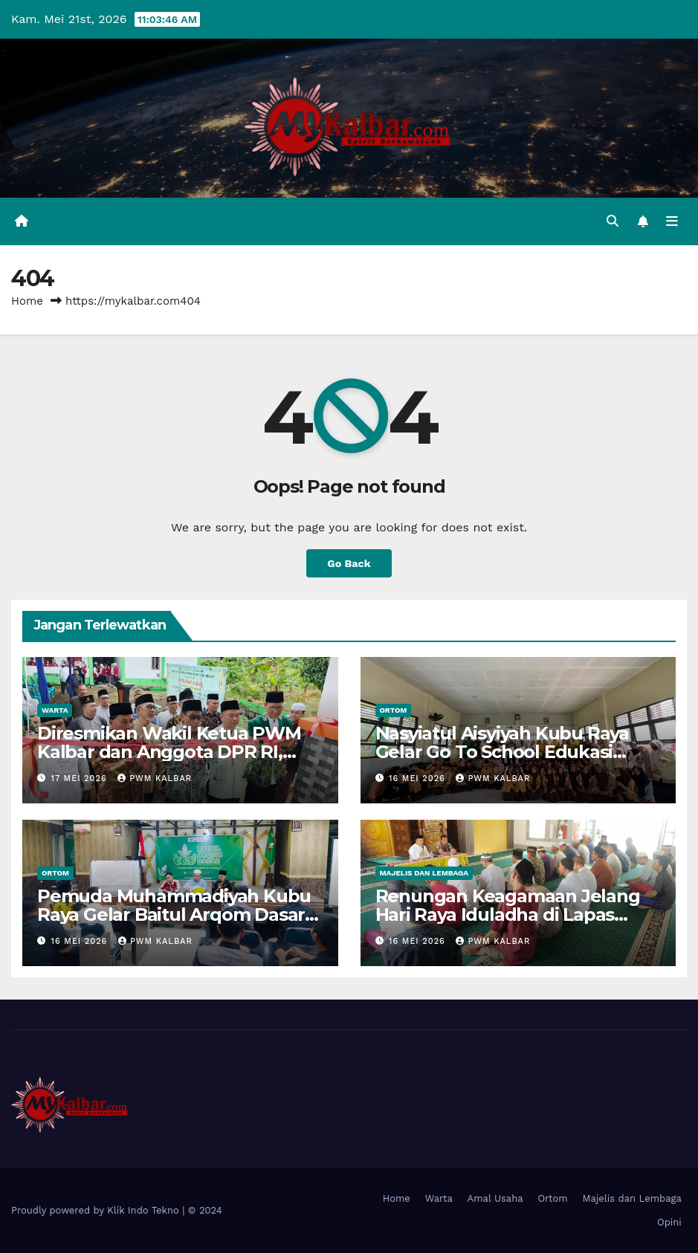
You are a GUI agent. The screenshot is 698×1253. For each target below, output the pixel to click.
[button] (612, 221)
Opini (669, 1222)
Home (27, 301)
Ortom (393, 710)
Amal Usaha (495, 1198)
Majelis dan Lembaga (424, 873)
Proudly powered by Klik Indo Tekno (96, 1210)
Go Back (348, 563)
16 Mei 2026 (418, 778)
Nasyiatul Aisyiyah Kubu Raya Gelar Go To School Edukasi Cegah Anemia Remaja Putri (502, 751)
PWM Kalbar (154, 778)
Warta (55, 710)
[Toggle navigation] (672, 221)
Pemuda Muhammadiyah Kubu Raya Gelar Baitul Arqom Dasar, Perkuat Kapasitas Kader (174, 914)
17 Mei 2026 (81, 778)
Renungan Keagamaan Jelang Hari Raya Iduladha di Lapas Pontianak (507, 914)
